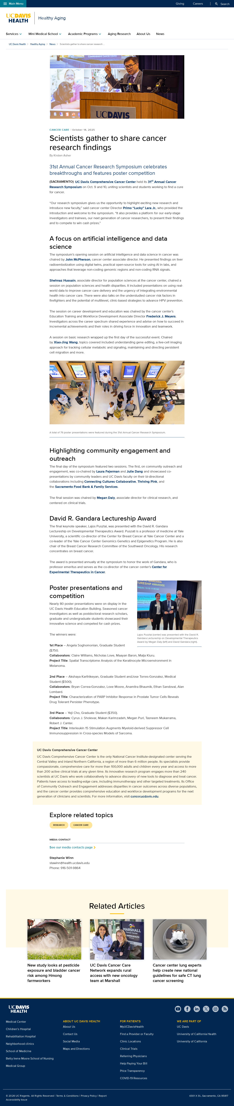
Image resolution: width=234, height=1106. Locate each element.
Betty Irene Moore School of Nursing (30, 1058)
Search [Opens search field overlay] (222, 4)
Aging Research (119, 33)
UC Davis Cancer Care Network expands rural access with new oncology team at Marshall (114, 972)
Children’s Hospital (18, 1029)
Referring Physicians (133, 1056)
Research (59, 825)
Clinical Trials (128, 1049)
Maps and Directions (76, 1049)
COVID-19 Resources (133, 1078)
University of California (192, 1041)
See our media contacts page (71, 847)
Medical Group (15, 1066)
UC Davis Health (17, 44)
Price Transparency (132, 1071)
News (160, 33)
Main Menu (13, 3)
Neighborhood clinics (20, 1044)
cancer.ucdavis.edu (144, 796)
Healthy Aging (37, 44)
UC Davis (183, 1026)
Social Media (71, 1041)
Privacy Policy (89, 1096)
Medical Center (16, 1022)
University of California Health (196, 1034)
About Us (143, 33)
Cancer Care (59, 130)
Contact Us (70, 1034)
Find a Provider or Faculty (137, 1034)
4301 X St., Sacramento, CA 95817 (208, 1096)
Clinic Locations (130, 1041)
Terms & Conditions (67, 1096)
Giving (180, 3)
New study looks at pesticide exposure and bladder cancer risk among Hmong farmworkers (53, 972)
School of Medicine (18, 1051)
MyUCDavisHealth (132, 1026)
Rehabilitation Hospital (21, 1036)
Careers (198, 3)
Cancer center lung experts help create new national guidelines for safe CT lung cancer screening (177, 972)
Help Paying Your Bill (133, 1063)
